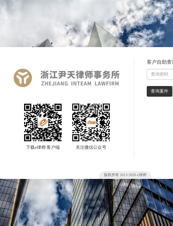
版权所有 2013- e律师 (125, 175)
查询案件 (159, 91)
